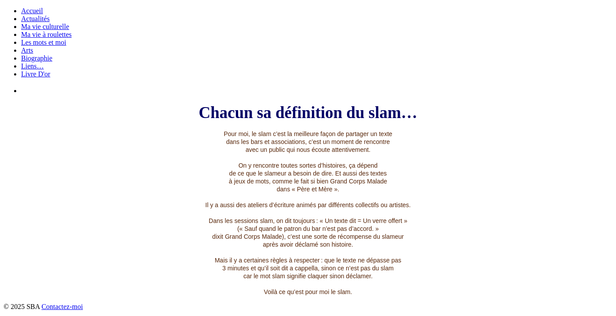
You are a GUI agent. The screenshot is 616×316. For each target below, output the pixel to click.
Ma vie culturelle (45, 26)
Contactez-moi (62, 306)
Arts (27, 50)
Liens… (32, 66)
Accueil (32, 10)
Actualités (35, 18)
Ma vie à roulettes (46, 34)
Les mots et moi (43, 42)
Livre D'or (35, 74)
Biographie (36, 58)
